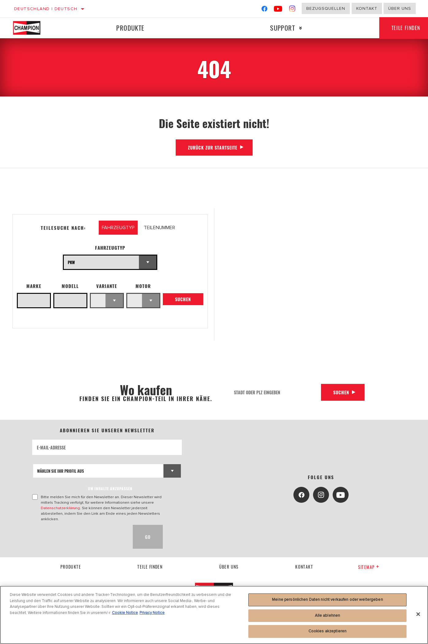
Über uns (399, 8)
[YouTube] (278, 10)
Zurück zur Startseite (212, 147)
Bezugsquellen (325, 8)
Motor (143, 286)
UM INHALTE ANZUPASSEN (110, 488)
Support (282, 27)
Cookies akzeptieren (327, 631)
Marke (33, 286)
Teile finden (149, 566)
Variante (106, 286)
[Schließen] (418, 614)
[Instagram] (292, 10)
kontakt (304, 566)
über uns (229, 566)
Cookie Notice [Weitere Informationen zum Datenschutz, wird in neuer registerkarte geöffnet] (125, 612)
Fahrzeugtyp (110, 247)
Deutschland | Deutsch (45, 8)
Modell (70, 286)
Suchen (183, 299)
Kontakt (366, 8)
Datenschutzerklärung (60, 508)
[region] (214, 615)
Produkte (130, 27)
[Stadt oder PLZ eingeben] (275, 392)
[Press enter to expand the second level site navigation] (300, 28)
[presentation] (78, 537)
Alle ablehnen (327, 615)
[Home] (32, 28)
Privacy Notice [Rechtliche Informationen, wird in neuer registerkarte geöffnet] (152, 612)
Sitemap (368, 567)
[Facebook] (264, 10)
